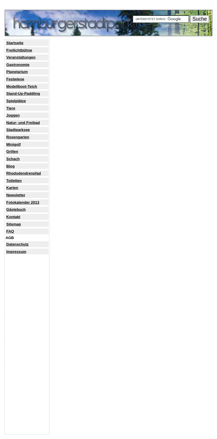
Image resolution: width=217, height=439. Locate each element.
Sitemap (13, 224)
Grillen (12, 151)
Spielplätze (16, 101)
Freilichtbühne (19, 50)
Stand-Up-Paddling (23, 93)
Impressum (16, 251)
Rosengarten (17, 137)
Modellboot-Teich (21, 86)
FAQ (10, 231)
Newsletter (15, 195)
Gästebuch (16, 209)
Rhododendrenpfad (23, 173)
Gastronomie (17, 65)
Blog (10, 166)
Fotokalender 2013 (22, 202)
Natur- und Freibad (23, 122)
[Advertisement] (27, 348)
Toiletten (13, 180)
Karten (12, 188)
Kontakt (13, 217)
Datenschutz (17, 244)
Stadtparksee (18, 130)
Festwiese (15, 79)
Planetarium (17, 72)
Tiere (10, 108)
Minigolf (13, 144)
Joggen (12, 115)
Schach (12, 159)
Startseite (14, 43)
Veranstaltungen (20, 57)
